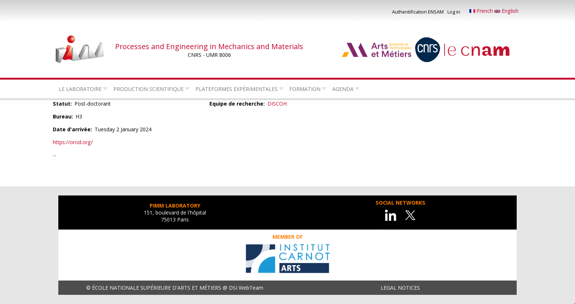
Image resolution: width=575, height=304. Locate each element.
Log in (453, 11)
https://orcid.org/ (73, 142)
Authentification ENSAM (418, 11)
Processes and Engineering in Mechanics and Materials (209, 46)
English (506, 10)
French (481, 10)
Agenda (343, 88)
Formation (305, 88)
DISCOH (277, 103)
